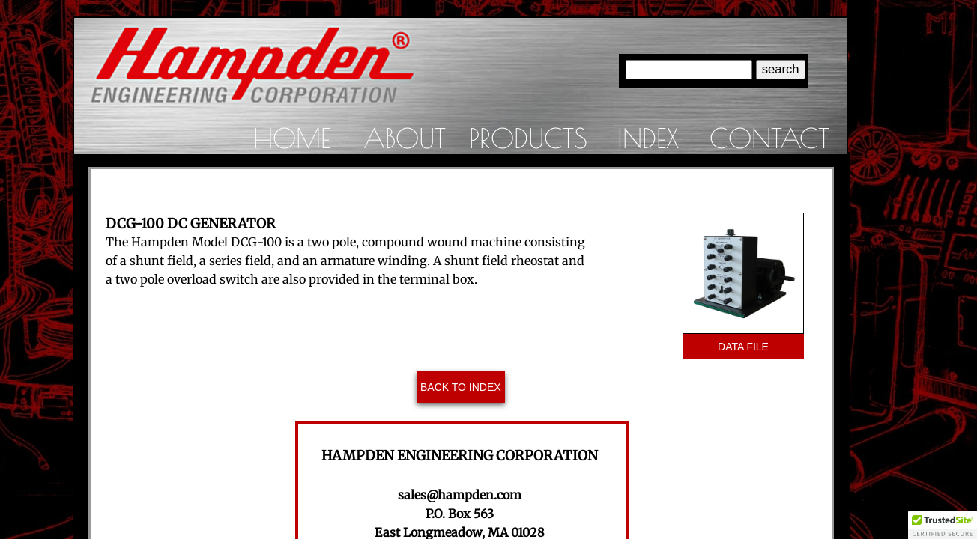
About (404, 137)
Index (648, 137)
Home (291, 137)
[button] (942, 525)
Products (528, 137)
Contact (769, 137)
